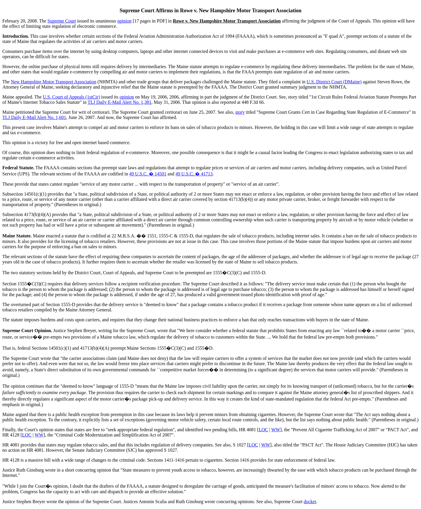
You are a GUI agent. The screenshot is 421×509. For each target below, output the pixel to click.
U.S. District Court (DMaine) (334, 81)
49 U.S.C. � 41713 (194, 173)
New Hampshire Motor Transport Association (53, 81)
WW (275, 429)
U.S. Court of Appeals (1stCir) (71, 96)
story (240, 112)
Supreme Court (61, 20)
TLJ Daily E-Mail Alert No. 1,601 (34, 117)
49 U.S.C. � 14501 (147, 173)
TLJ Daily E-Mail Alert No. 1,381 (119, 102)
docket (310, 501)
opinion (124, 20)
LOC (263, 429)
